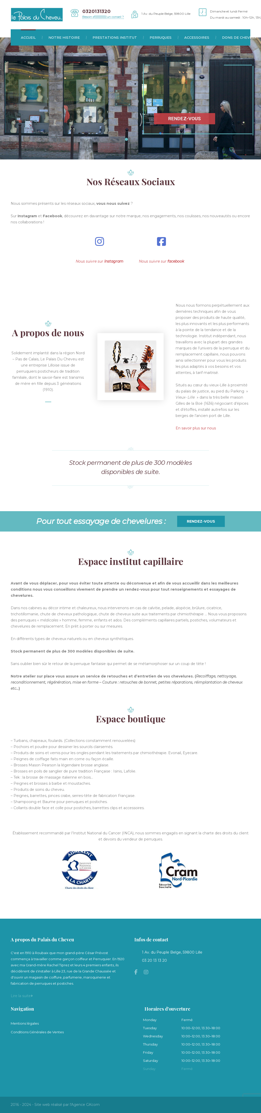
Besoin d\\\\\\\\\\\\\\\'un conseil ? (103, 17)
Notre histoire (67, 37)
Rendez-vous (201, 521)
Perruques (164, 37)
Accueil (31, 37)
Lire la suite (22, 996)
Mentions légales (25, 1023)
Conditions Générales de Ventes (37, 1032)
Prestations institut (118, 37)
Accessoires (200, 37)
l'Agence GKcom (85, 1104)
